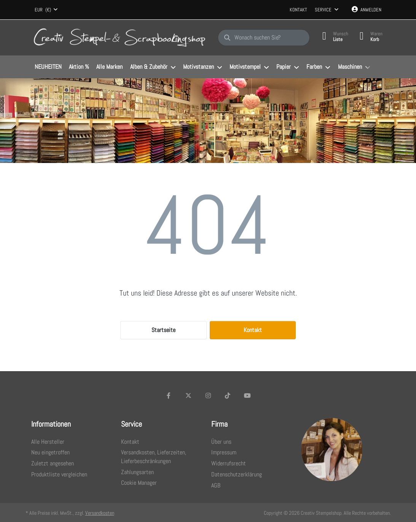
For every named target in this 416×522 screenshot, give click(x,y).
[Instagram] (208, 395)
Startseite (163, 330)
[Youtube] (247, 395)
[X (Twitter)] (188, 395)
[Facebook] (169, 395)
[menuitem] (48, 67)
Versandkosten (99, 512)
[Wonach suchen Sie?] (264, 37)
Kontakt (298, 9)
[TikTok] (227, 395)
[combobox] (46, 10)
